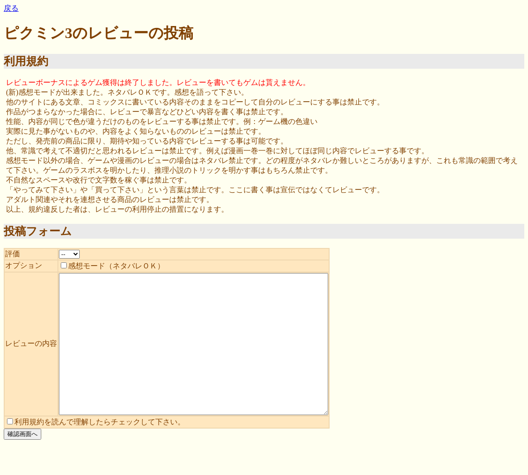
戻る (11, 8)
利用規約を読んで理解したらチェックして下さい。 (96, 450)
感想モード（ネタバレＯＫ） (113, 266)
